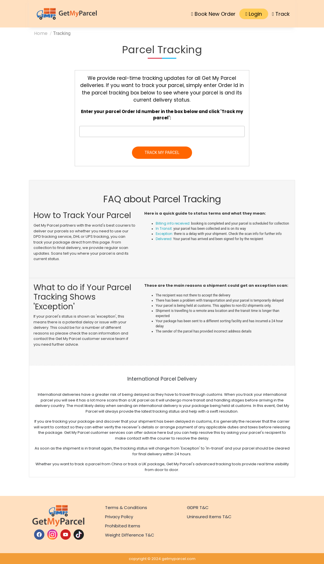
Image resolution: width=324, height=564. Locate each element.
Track (281, 13)
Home (41, 33)
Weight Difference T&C (129, 535)
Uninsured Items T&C (209, 517)
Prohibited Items (122, 526)
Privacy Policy (119, 517)
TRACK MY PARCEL (162, 152)
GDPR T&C (198, 507)
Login (254, 13)
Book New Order (213, 13)
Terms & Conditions (126, 507)
